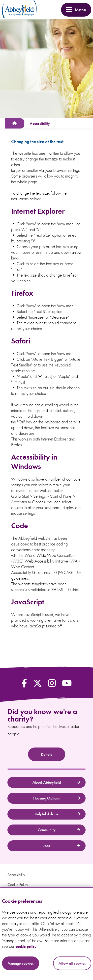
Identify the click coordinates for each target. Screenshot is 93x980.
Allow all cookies (72, 963)
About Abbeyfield (56, 782)
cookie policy (25, 946)
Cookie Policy (17, 884)
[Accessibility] (40, 123)
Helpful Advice (57, 814)
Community (59, 829)
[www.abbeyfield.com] (14, 123)
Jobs (61, 845)
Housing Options (56, 798)
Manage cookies (20, 963)
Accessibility (16, 874)
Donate (46, 754)
